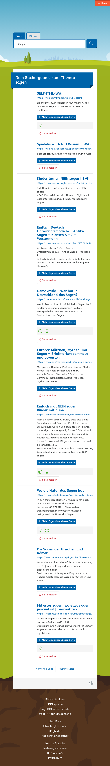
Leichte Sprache (55, 743)
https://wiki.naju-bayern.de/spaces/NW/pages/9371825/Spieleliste (65, 149)
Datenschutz (55, 753)
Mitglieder (55, 731)
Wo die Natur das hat (60, 490)
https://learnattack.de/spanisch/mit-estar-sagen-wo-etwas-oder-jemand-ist (65, 614)
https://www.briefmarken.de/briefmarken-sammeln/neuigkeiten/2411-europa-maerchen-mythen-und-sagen (65, 362)
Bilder (33, 36)
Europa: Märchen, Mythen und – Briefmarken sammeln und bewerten (62, 354)
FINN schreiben (55, 700)
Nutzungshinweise (55, 748)
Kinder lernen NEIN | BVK (63, 178)
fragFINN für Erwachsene (55, 714)
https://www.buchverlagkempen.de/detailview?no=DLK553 (65, 183)
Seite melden (48, 133)
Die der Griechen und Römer (60, 551)
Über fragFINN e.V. (55, 726)
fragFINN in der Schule (55, 709)
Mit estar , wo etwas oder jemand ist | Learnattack (63, 607)
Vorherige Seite (44, 669)
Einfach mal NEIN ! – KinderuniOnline (59, 408)
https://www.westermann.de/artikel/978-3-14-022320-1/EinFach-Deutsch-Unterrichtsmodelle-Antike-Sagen (65, 243)
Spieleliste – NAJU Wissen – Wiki (64, 144)
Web (19, 36)
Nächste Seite (66, 669)
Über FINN (55, 721)
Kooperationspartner (55, 736)
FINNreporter (55, 704)
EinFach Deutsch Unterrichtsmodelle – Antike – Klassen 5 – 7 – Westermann (60, 233)
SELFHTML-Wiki (49, 93)
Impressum (55, 758)
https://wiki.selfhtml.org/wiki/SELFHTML (59, 98)
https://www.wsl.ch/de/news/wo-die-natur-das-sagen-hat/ (65, 495)
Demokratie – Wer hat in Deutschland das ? (57, 293)
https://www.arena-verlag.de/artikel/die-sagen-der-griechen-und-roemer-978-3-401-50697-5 (65, 558)
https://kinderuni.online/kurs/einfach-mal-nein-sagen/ (65, 415)
